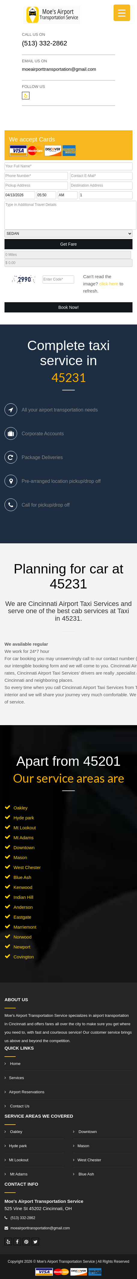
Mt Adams (24, 837)
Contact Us (17, 1106)
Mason (20, 857)
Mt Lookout (25, 827)
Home (12, 1063)
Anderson (23, 907)
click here (108, 283)
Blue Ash (22, 877)
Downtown (24, 847)
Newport (22, 946)
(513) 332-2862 (44, 43)
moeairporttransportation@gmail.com (59, 69)
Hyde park (24, 817)
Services (14, 1078)
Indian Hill (23, 897)
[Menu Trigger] (122, 13)
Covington (24, 956)
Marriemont (25, 927)
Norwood (23, 936)
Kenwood (23, 887)
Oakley (21, 807)
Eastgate (22, 917)
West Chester (27, 867)
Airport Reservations (24, 1092)
